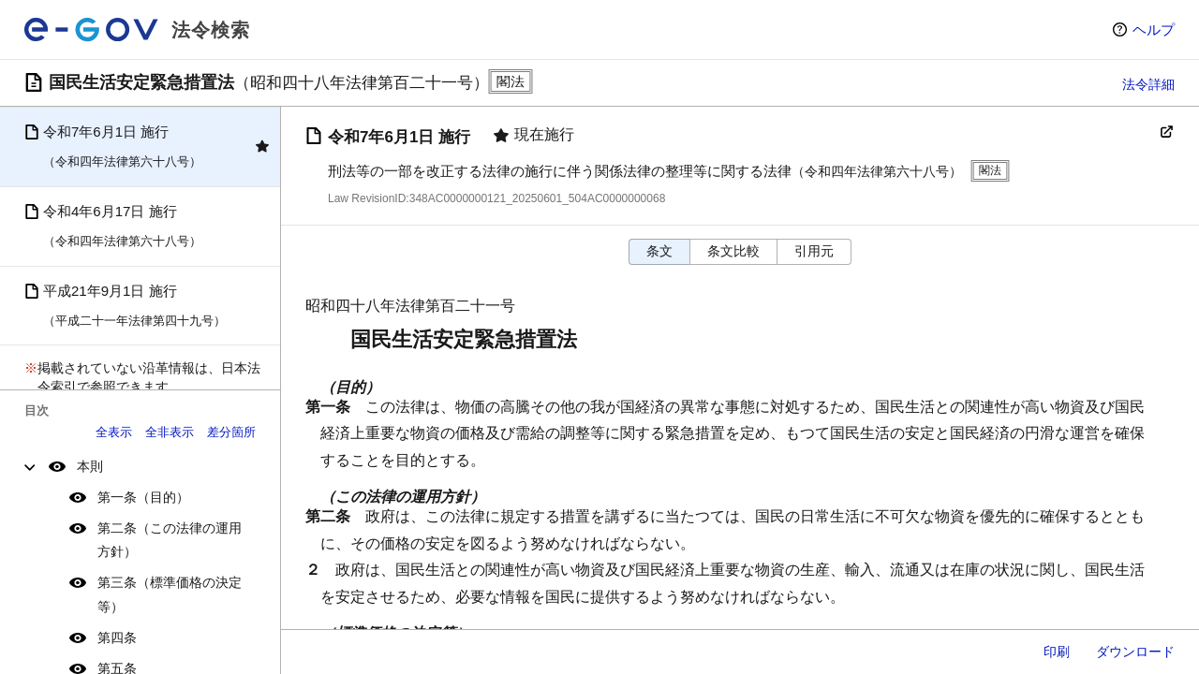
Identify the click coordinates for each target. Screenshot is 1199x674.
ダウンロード (1135, 651)
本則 (90, 466)
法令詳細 (1148, 84)
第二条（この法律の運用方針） (169, 539)
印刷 (1057, 651)
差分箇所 (231, 432)
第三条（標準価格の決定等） (169, 594)
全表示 (114, 432)
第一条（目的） (143, 497)
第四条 (117, 637)
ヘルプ (1153, 29)
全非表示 (169, 432)
